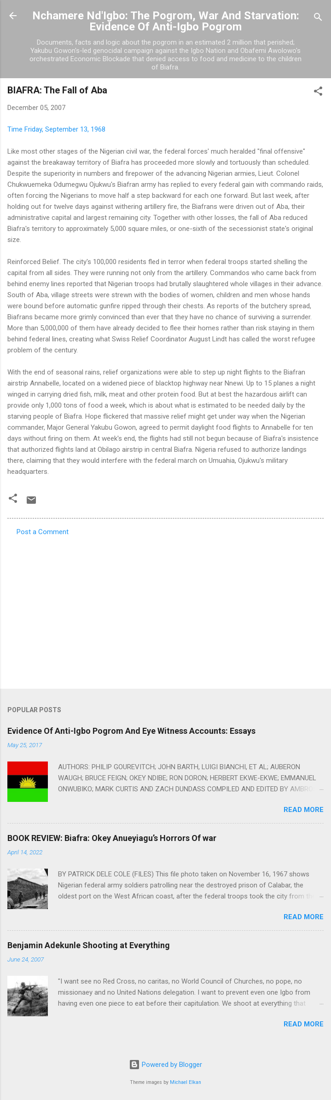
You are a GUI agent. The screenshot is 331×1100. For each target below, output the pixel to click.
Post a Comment (43, 532)
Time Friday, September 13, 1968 (56, 129)
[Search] (318, 19)
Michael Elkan (185, 1082)
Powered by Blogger (165, 1064)
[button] (318, 93)
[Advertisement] (165, 609)
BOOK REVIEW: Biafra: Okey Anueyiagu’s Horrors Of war (111, 838)
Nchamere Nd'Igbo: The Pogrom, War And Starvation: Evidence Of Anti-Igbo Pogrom (165, 21)
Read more (304, 810)
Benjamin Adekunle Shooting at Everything (88, 945)
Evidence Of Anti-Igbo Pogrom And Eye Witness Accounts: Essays (131, 731)
